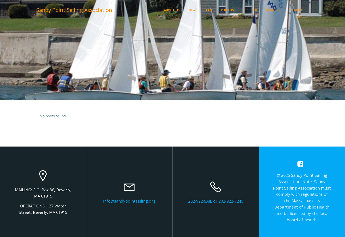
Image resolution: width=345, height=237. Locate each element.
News (192, 10)
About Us (172, 10)
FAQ (209, 10)
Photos (227, 10)
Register (250, 10)
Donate (297, 10)
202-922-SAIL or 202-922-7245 (215, 201)
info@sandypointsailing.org (129, 201)
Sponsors (274, 10)
